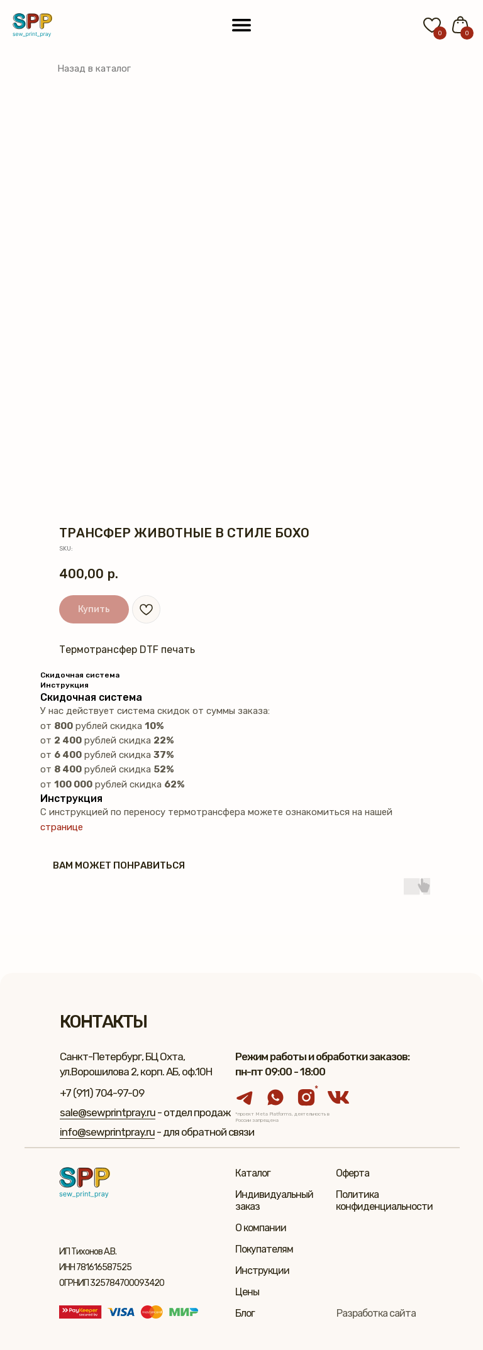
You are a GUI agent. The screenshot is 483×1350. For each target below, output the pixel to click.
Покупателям (264, 1249)
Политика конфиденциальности (384, 1200)
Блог (245, 1313)
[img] (32, 25)
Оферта (352, 1173)
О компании (260, 1228)
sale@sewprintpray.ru (107, 1112)
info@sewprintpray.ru (107, 1132)
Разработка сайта (376, 1313)
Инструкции (262, 1270)
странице (61, 827)
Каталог (252, 1173)
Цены (247, 1292)
